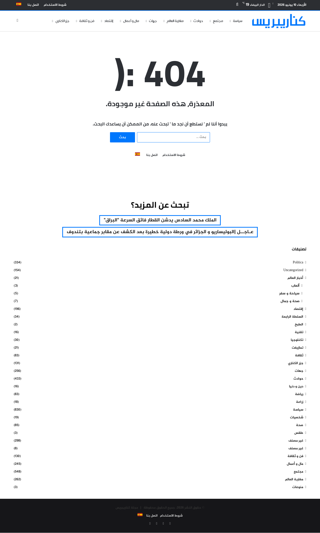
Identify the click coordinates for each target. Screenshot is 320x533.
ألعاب (295, 286)
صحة (299, 425)
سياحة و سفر (289, 294)
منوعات (297, 487)
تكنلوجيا (297, 340)
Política (298, 263)
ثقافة (299, 356)
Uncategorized (293, 270)
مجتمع (218, 21)
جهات (153, 21)
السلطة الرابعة (292, 317)
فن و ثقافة (86, 21)
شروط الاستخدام (55, 5)
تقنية (299, 332)
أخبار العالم (295, 278)
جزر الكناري (62, 21)
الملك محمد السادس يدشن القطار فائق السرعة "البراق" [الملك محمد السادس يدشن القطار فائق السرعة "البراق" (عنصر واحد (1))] (160, 220)
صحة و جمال (290, 301)
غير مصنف (295, 441)
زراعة (299, 402)
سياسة (237, 21)
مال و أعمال (131, 21)
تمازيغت (297, 348)
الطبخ (299, 325)
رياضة (299, 394)
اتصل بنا (33, 5)
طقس (298, 433)
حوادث (198, 21)
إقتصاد (108, 21)
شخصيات (296, 418)
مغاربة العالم (175, 21)
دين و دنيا (296, 387)
